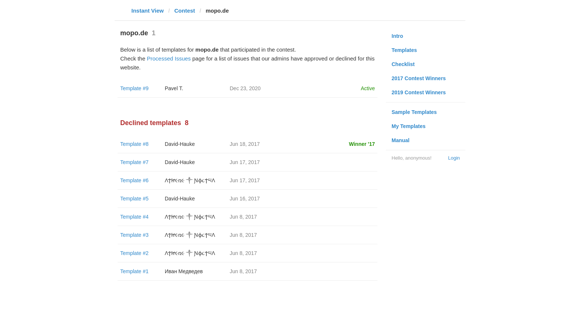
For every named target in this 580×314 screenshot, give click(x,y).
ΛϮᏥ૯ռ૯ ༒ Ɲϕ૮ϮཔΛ (190, 180)
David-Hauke (180, 144)
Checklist (402, 64)
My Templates (408, 126)
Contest (184, 10)
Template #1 (134, 271)
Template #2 (134, 253)
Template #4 (134, 217)
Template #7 (134, 162)
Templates (404, 50)
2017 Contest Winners (418, 78)
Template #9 (134, 88)
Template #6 (134, 180)
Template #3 (134, 235)
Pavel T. (174, 88)
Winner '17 (362, 144)
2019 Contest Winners (418, 92)
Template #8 (134, 144)
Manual (400, 140)
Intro (397, 36)
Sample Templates (414, 112)
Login (454, 158)
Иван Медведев (184, 271)
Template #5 (134, 199)
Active (368, 88)
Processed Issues (169, 58)
